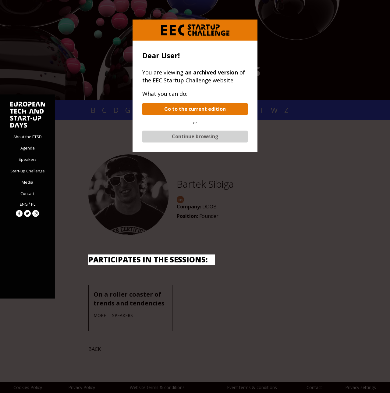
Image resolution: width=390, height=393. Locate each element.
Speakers (28, 159)
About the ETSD (27, 136)
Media (27, 182)
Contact (27, 193)
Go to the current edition (195, 109)
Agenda (27, 148)
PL (33, 204)
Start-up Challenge (27, 170)
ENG (24, 204)
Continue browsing (195, 136)
